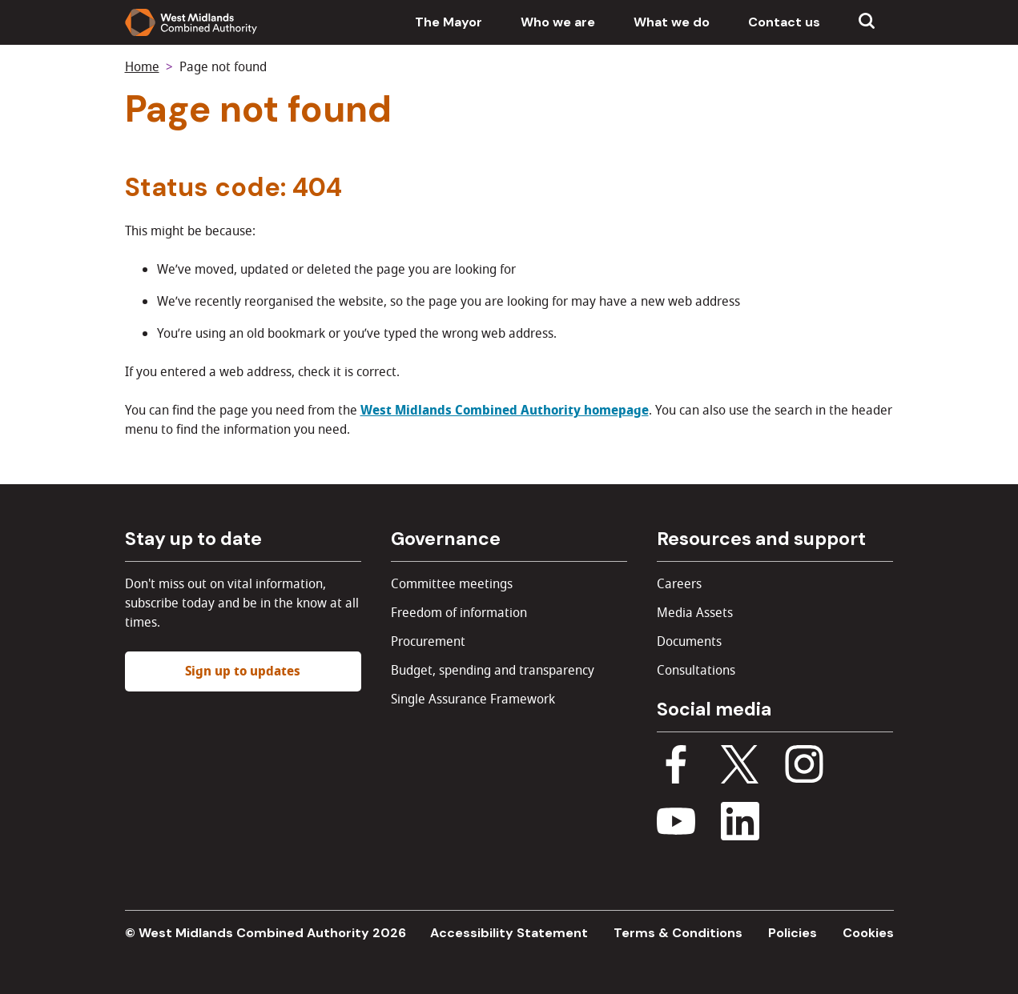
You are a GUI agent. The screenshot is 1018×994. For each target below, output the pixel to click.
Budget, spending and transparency (492, 670)
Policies (792, 932)
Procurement (428, 641)
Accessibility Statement (509, 932)
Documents (689, 641)
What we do (672, 22)
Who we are (558, 22)
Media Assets (695, 613)
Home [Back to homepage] (142, 67)
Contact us (784, 22)
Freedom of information (459, 613)
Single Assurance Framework (473, 699)
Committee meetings (452, 584)
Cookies (868, 932)
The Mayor (448, 22)
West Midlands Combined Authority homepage (504, 410)
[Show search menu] (866, 22)
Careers (679, 584)
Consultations (696, 670)
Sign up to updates (242, 671)
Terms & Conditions (678, 932)
